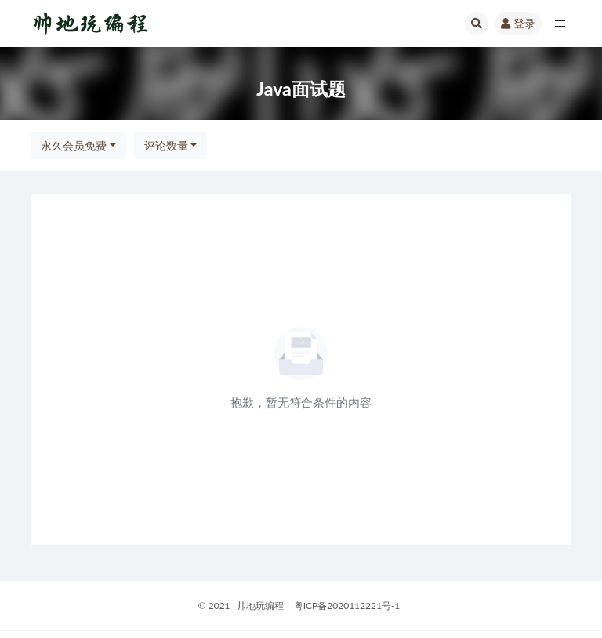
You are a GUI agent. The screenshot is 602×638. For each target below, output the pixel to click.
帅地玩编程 (260, 605)
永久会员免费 (74, 145)
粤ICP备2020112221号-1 (347, 605)
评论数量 (166, 145)
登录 (518, 23)
